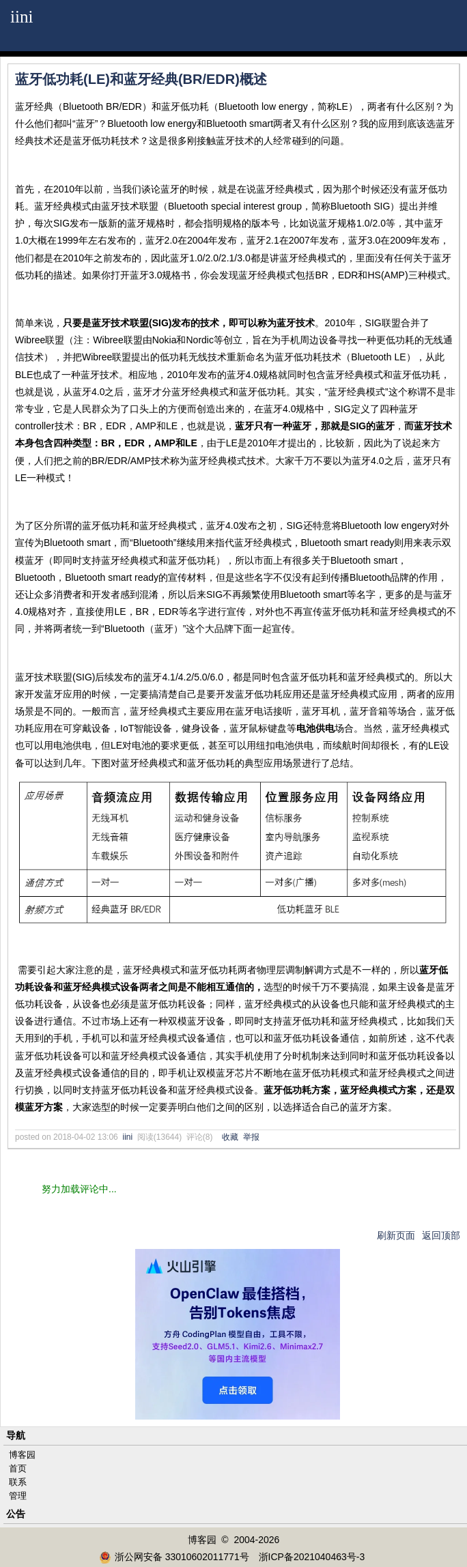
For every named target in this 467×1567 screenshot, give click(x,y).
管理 (18, 1496)
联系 (18, 1482)
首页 (18, 1468)
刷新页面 (396, 1235)
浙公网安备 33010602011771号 (174, 1556)
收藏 (230, 1137)
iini (21, 17)
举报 (251, 1137)
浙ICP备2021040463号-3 (312, 1556)
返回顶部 (441, 1235)
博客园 (22, 1455)
